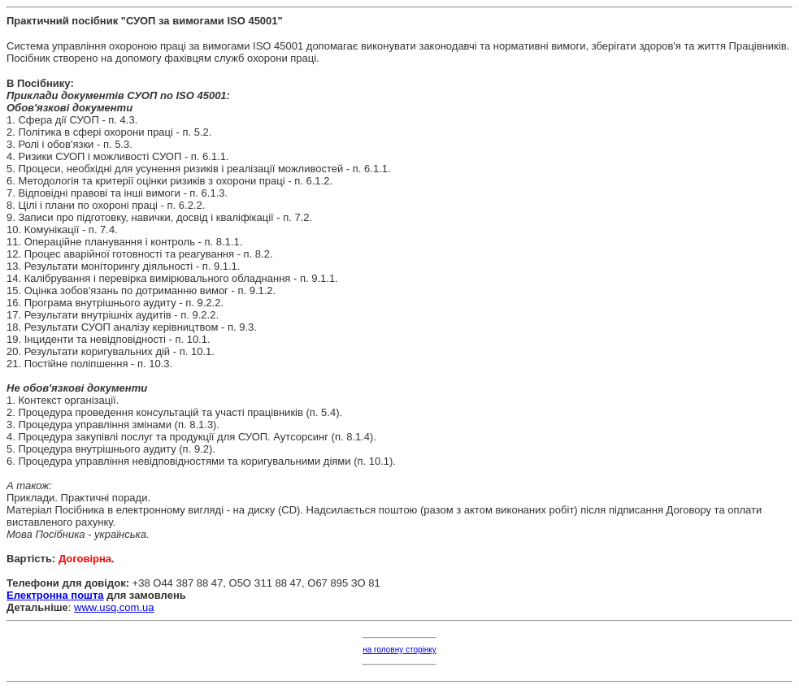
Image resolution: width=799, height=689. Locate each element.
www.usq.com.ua (114, 607)
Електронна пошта (55, 595)
